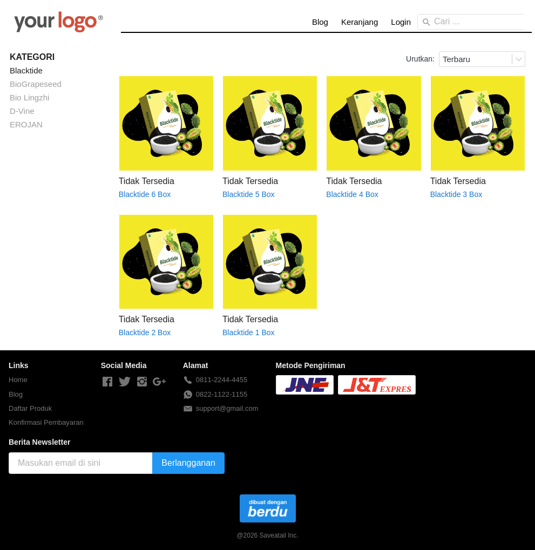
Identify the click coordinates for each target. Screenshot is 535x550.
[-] (107, 382)
